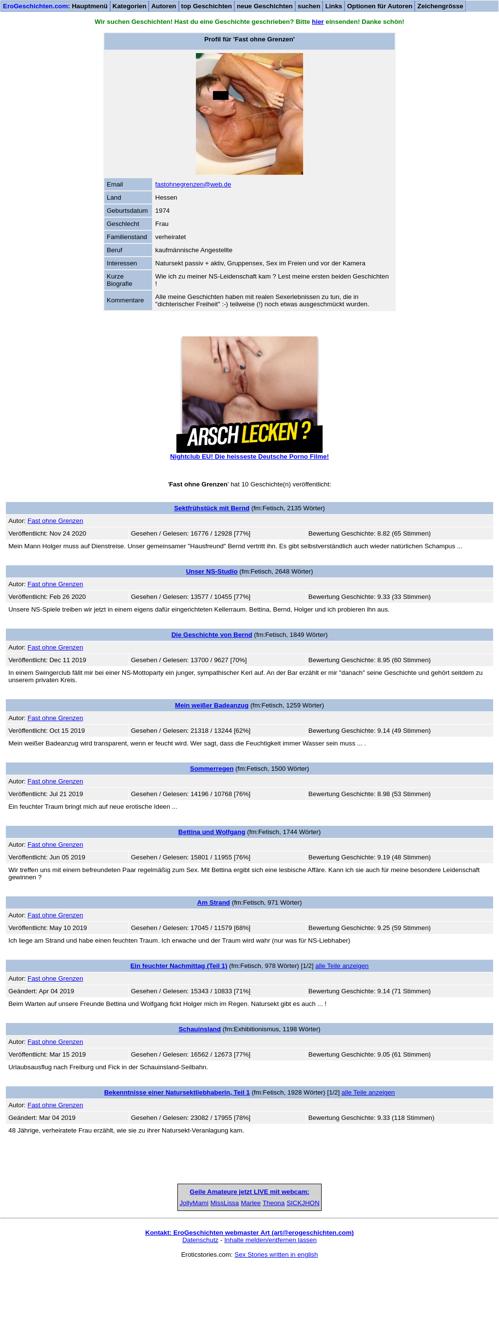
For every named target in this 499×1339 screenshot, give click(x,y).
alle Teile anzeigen (341, 965)
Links (333, 6)
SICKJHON (399, 1276)
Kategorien (130, 6)
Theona (324, 1276)
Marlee (250, 1276)
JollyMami (99, 1276)
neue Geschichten (265, 6)
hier (318, 21)
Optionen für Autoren (379, 6)
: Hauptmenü (55, 6)
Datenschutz (200, 1313)
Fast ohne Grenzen (55, 520)
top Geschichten (206, 6)
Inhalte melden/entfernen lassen (270, 1313)
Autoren (163, 6)
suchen (309, 6)
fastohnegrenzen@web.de (193, 184)
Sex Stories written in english (276, 1327)
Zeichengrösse (440, 6)
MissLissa (174, 1276)
